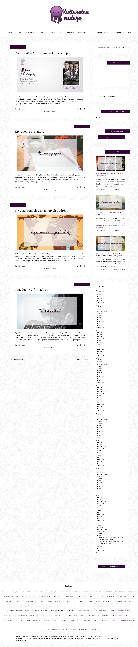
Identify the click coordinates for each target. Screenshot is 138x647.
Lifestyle (70, 33)
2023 (97, 308)
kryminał (80, 605)
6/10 (28, 595)
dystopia (15, 600)
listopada (100, 312)
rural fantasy (79, 619)
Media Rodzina (14, 609)
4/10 (16, 595)
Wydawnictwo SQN (66, 628)
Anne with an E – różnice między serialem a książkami (109, 258)
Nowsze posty (17, 359)
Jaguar (131, 600)
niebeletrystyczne (88, 609)
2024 (97, 293)
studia (133, 619)
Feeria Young (69, 600)
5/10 (22, 595)
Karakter (9, 605)
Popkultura (56, 33)
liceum (97, 605)
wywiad (115, 628)
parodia (27, 614)
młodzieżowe (27, 609)
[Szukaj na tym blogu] (109, 48)
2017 (97, 471)
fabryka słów (45, 600)
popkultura (71, 614)
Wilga (113, 624)
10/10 (3, 595)
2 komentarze (50, 351)
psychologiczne (8, 619)
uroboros (86, 624)
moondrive (52, 609)
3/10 (10, 595)
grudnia (100, 310)
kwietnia (100, 325)
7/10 (49, 595)
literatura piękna (119, 605)
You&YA (128, 628)
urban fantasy (75, 624)
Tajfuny (46, 624)
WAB (94, 624)
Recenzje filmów (124, 33)
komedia (40, 605)
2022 (97, 334)
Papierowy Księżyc (15, 614)
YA (122, 628)
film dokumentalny (91, 600)
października (102, 314)
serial (114, 619)
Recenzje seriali (105, 33)
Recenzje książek (86, 33)
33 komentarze (119, 193)
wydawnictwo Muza (49, 628)
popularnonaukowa (85, 614)
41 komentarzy (50, 193)
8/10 (55, 595)
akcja (68, 595)
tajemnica (36, 624)
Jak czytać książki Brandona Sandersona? (110, 178)
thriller (63, 624)
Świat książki (7, 624)
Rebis (32, 619)
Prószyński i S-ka (102, 614)
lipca (99, 299)
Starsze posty (83, 359)
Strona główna (15, 33)
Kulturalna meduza (108, 100)
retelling (58, 619)
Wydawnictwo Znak (102, 628)
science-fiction (93, 619)
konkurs (58, 605)
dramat (6, 600)
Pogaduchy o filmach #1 (32, 293)
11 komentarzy (50, 112)
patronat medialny (40, 614)
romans (68, 619)
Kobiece (18, 605)
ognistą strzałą (49, 339)
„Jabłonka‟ (111, 140)
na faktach (63, 609)
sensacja (105, 619)
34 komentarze (50, 272)
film (79, 600)
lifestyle (106, 605)
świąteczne (20, 624)
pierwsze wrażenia (57, 614)
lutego (100, 329)
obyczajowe (102, 609)
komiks (49, 605)
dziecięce (25, 600)
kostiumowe (69, 605)
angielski (76, 595)
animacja (86, 595)
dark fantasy (120, 595)
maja (98, 323)
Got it (119, 638)
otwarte (125, 609)
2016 (97, 499)
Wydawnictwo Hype (14, 628)
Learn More (110, 638)
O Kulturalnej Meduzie (37, 33)
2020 (97, 389)
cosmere (109, 595)
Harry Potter (111, 600)
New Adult (74, 609)
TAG (28, 624)
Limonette (33, 257)
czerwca (100, 302)
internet (123, 600)
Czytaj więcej (20, 109)
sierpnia (100, 297)
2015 (97, 527)
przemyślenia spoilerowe (120, 614)
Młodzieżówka (40, 609)
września (100, 295)
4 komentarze (120, 234)
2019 (97, 416)
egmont (34, 600)
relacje (39, 619)
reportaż (49, 619)
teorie (54, 624)
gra (102, 600)
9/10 (61, 595)
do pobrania (132, 595)
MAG (130, 605)
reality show (22, 619)
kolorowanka (29, 605)
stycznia (100, 306)
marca (99, 304)
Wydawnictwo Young (84, 628)
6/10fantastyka (38, 595)
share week (123, 619)
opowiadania (114, 609)
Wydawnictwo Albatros (126, 624)
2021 (97, 361)
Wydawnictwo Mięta (31, 628)
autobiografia (98, 595)
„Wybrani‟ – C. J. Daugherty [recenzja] (42, 53)
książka (89, 605)
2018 (97, 444)
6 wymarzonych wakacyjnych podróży (41, 214)
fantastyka (57, 600)
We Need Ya (103, 624)
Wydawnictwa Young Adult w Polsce (109, 217)
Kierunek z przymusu (30, 135)
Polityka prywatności (111, 570)
